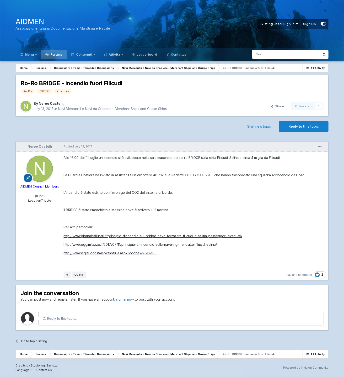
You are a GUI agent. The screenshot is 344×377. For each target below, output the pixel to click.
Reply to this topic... (60, 318)
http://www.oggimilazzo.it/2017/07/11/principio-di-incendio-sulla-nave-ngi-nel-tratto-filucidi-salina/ (140, 244)
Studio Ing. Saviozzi (44, 365)
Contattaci (179, 54)
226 (40, 196)
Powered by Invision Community (305, 367)
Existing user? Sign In (279, 24)
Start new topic (259, 126)
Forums (56, 54)
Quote (78, 275)
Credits (21, 365)
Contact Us (44, 370)
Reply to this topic (304, 126)
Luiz (288, 275)
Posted (78, 146)
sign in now (125, 299)
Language (24, 370)
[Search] (274, 54)
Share (277, 106)
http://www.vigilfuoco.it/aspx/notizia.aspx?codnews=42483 (110, 253)
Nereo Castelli (51, 103)
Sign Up (309, 24)
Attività (114, 54)
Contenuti (84, 54)
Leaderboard (146, 54)
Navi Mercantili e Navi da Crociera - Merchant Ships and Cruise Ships (112, 109)
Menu (29, 54)
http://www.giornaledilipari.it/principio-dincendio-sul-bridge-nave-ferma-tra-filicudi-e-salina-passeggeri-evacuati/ (153, 236)
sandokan (305, 275)
